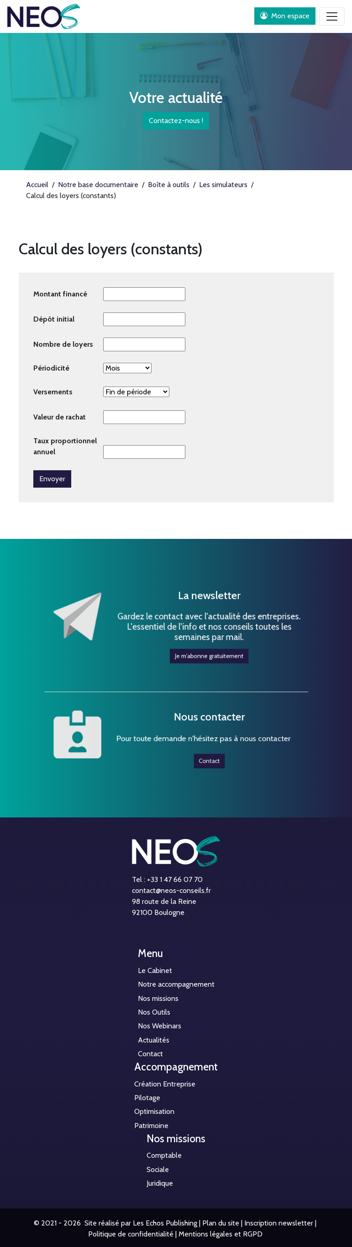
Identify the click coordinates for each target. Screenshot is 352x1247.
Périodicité (51, 368)
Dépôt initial (53, 319)
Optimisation (154, 1111)
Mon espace (285, 15)
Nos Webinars (159, 1025)
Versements (53, 391)
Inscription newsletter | (280, 1223)
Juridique (160, 1183)
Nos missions (158, 998)
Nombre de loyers (63, 344)
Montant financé (60, 294)
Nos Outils (154, 1012)
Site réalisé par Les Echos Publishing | (141, 1223)
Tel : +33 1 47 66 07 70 (167, 879)
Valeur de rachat (59, 417)
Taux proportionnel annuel (65, 446)
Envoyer (52, 478)
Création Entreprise (164, 1084)
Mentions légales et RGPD (221, 1234)
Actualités (153, 1040)
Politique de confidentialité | (132, 1234)
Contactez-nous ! (176, 120)
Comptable (164, 1155)
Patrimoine (151, 1125)
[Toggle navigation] (332, 16)
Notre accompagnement (176, 984)
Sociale (158, 1169)
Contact (195, 752)
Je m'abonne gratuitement (196, 642)
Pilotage (147, 1097)
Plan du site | (222, 1223)
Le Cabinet (155, 970)
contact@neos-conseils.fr (171, 890)
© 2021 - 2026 (57, 1223)
